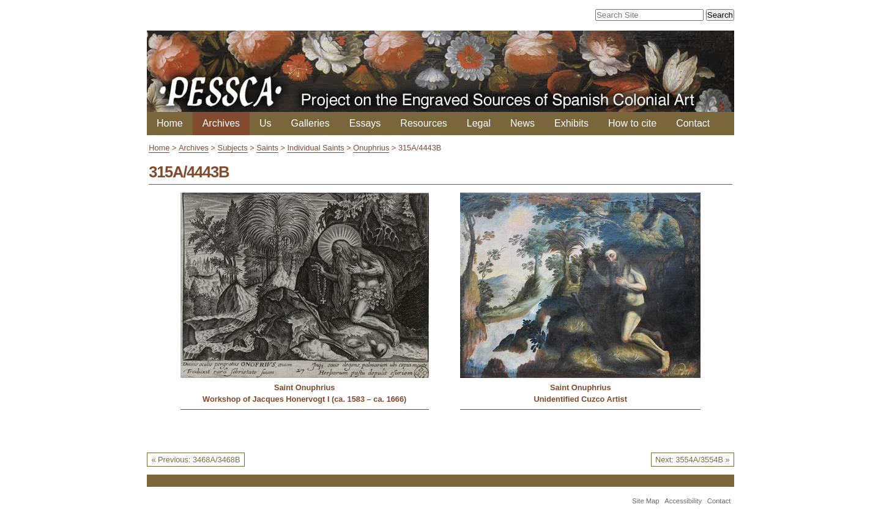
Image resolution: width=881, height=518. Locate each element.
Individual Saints (315, 147)
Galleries (310, 123)
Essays (365, 123)
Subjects (233, 147)
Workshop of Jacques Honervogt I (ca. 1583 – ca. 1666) (304, 399)
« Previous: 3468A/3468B (195, 459)
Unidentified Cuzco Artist (580, 399)
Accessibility (683, 501)
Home (170, 123)
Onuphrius (371, 147)
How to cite (632, 123)
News (522, 123)
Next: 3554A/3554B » (692, 459)
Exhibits (571, 123)
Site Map (645, 501)
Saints (267, 147)
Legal (479, 123)
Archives (221, 123)
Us (265, 123)
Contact (693, 123)
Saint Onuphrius (304, 387)
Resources (423, 123)
